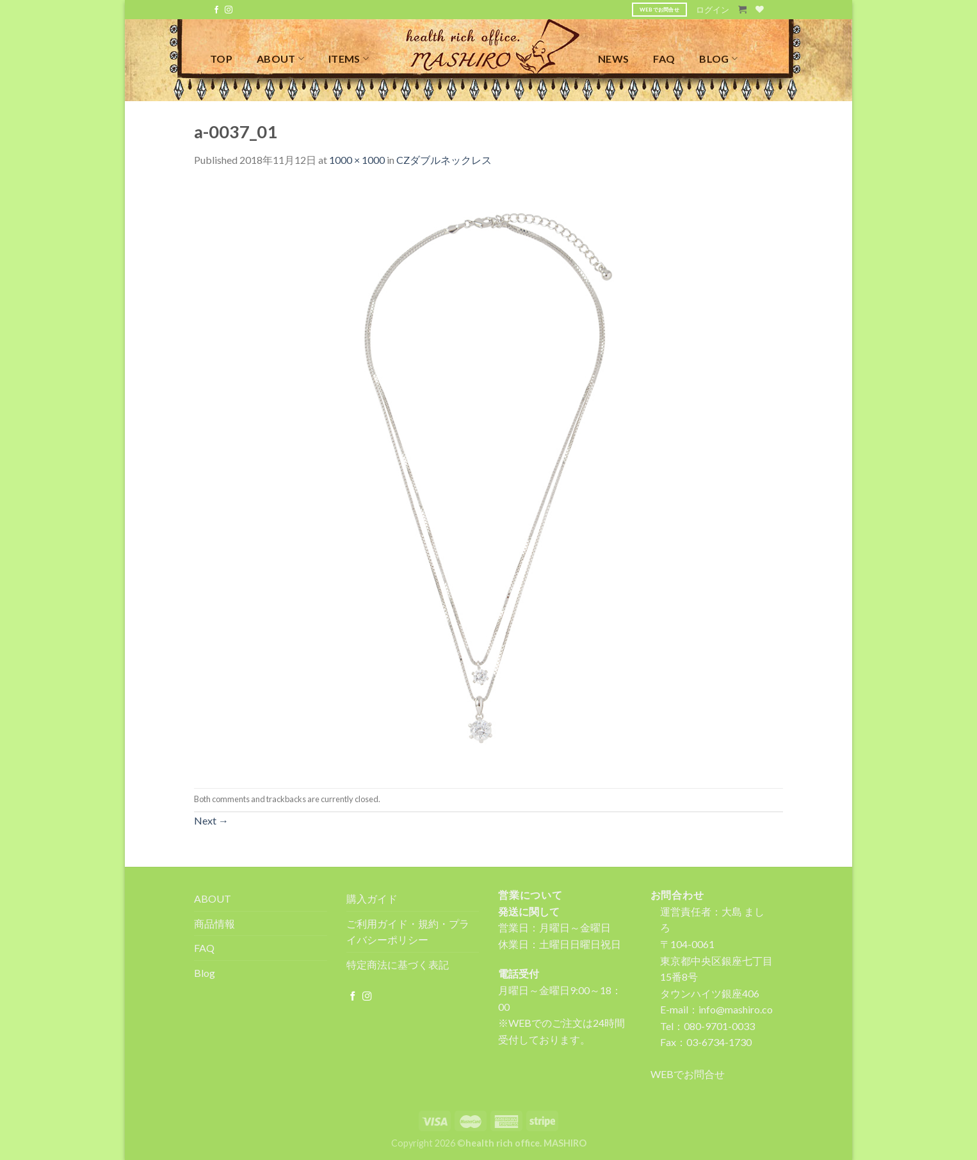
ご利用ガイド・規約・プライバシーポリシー (407, 931)
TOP (221, 58)
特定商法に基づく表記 (397, 964)
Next (211, 820)
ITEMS (348, 58)
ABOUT (280, 58)
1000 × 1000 (357, 160)
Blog (204, 973)
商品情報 (214, 923)
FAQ (664, 58)
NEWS (613, 58)
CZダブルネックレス (444, 160)
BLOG (718, 58)
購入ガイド (372, 898)
